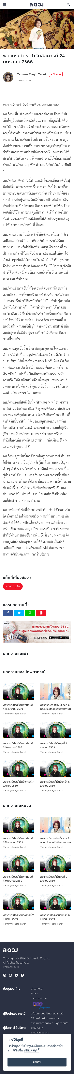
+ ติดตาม (56, 74)
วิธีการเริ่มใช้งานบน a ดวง (45, 1018)
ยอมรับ (37, 1062)
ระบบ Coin (37, 1028)
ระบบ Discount (40, 1032)
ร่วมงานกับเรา (39, 998)
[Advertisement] (37, 92)
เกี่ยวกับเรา (37, 988)
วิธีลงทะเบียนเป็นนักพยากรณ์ (47, 1013)
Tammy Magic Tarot (31, 74)
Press (34, 993)
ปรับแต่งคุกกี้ (31, 1050)
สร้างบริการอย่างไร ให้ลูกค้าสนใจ (49, 1023)
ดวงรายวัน (13, 586)
